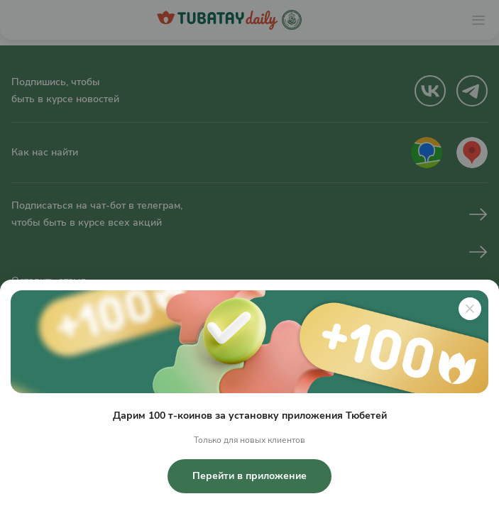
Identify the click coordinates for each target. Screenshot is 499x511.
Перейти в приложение (249, 476)
